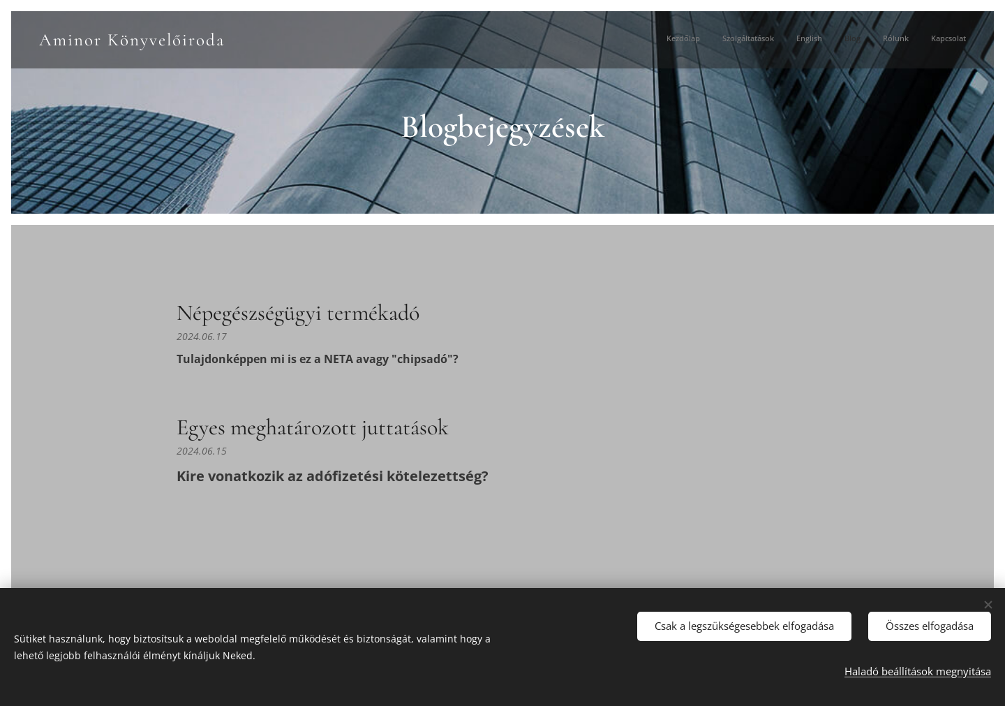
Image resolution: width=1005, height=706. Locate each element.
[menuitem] (858, 39)
